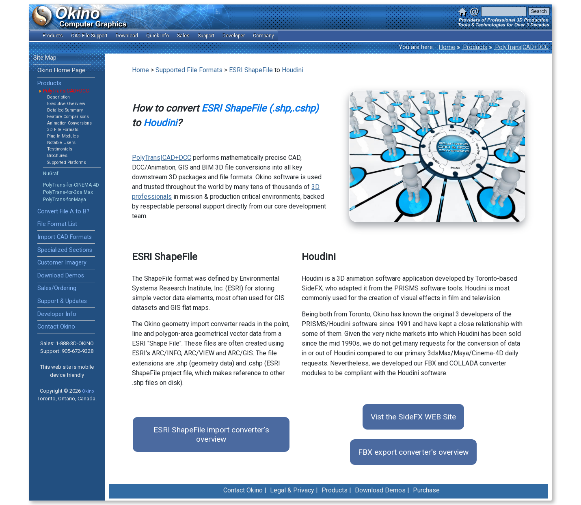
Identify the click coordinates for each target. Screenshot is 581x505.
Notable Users (61, 142)
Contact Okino (56, 326)
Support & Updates (62, 301)
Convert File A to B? (63, 211)
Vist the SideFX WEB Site (413, 416)
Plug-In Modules (63, 136)
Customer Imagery (61, 262)
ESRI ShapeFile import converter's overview (211, 434)
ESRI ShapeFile (251, 70)
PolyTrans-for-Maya (64, 199)
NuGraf (50, 173)
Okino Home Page (61, 70)
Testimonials (59, 149)
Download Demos (60, 275)
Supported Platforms (66, 162)
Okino (88, 391)
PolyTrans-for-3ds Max (68, 192)
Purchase (426, 490)
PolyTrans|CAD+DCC (521, 47)
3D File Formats (62, 129)
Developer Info (56, 314)
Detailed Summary (65, 110)
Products (474, 47)
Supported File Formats (189, 70)
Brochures (57, 155)
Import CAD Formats (64, 237)
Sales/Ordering (56, 288)
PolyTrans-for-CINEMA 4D (71, 185)
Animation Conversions (69, 123)
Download (127, 36)
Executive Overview (66, 103)
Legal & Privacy (292, 490)
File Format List (57, 224)
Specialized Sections (64, 250)
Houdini (292, 70)
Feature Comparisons (68, 116)
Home (447, 47)
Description (58, 97)
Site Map (44, 57)
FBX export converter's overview (413, 452)
